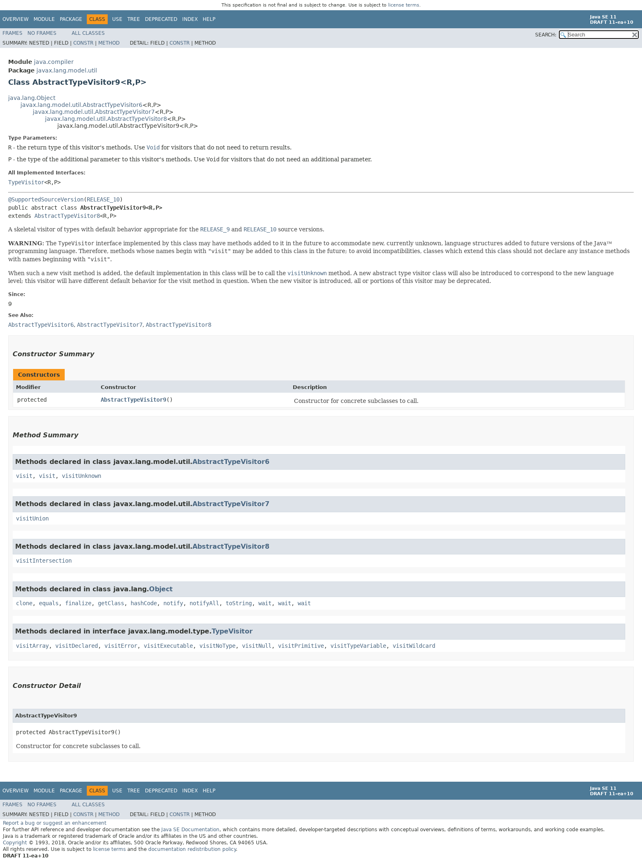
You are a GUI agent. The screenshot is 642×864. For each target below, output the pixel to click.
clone (24, 603)
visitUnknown (81, 476)
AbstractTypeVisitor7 (230, 504)
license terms (403, 5)
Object (161, 589)
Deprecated (161, 19)
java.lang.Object (31, 98)
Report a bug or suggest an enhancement (54, 823)
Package (71, 19)
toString (239, 603)
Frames (12, 33)
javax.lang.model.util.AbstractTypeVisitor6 (81, 105)
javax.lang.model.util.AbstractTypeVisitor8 (106, 118)
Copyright (15, 843)
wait (264, 603)
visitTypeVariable (358, 645)
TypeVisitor (26, 182)
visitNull (256, 645)
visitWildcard (414, 645)
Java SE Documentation (190, 829)
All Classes (88, 33)
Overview (15, 19)
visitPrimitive (301, 645)
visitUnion (32, 518)
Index (190, 19)
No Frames (42, 33)
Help (209, 19)
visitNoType (217, 645)
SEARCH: (545, 35)
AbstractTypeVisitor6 (230, 462)
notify (173, 603)
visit (24, 476)
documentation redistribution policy (192, 849)
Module (44, 19)
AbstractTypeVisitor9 (133, 399)
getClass (111, 603)
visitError (120, 645)
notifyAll (204, 603)
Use (117, 19)
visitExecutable (168, 645)
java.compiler (54, 62)
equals (49, 603)
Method (109, 43)
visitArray (32, 645)
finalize (78, 603)
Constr (83, 43)
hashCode (144, 603)
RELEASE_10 (103, 199)
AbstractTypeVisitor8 (67, 216)
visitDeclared (76, 645)
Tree (133, 19)
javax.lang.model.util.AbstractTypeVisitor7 (94, 112)
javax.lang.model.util (66, 70)
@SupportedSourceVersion (46, 199)
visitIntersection (44, 560)
